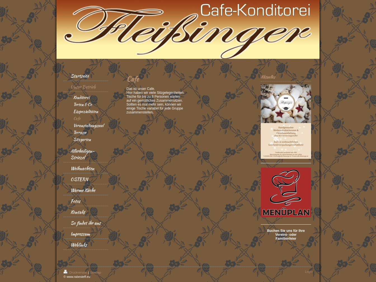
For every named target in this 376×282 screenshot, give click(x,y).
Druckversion (76, 272)
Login (308, 271)
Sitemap (95, 272)
